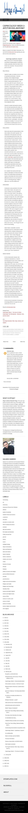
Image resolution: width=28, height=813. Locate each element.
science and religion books (8, 593)
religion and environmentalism (9, 581)
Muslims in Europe (7, 564)
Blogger (16, 389)
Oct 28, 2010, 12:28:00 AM (12, 378)
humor (4, 541)
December (7, 644)
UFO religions (6, 608)
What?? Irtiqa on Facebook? (11, 708)
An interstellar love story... (10, 717)
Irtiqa (15, 803)
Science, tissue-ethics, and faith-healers (13, 741)
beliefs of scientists (7, 512)
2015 (5, 628)
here (9, 491)
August (6, 655)
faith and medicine (7, 529)
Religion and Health (7, 583)
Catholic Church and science (9, 514)
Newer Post (5, 341)
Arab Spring (5, 499)
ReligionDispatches (7, 45)
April (6, 666)
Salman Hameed (9, 334)
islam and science (7, 551)
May (6, 663)
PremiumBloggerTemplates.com (14, 810)
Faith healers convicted (10, 744)
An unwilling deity (9, 733)
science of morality (7, 603)
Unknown (9, 351)
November (7, 647)
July (6, 658)
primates (5, 576)
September (7, 652)
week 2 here (15, 46)
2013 (5, 633)
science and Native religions (9, 591)
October (7, 649)
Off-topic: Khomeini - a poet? (11, 699)
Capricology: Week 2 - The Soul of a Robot (12, 312)
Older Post (22, 341)
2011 (5, 639)
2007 (5, 763)
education (5, 519)
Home (14, 341)
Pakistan (5, 569)
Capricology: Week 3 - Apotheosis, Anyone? (14, 27)
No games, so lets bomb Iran (11, 673)
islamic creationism (7, 556)
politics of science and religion (9, 571)
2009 (5, 757)
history (4, 539)
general (4, 536)
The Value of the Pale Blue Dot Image (13, 715)
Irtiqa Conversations (7, 546)
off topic (4, 566)
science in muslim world (8, 598)
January (7, 754)
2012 (5, 636)
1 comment (16, 334)
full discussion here (12, 52)
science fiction (6, 596)
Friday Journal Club (7, 534)
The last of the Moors (9, 738)
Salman (4, 461)
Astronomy (5, 504)
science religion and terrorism (9, 606)
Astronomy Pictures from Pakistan (10, 507)
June (6, 660)
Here (4, 31)
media (4, 561)
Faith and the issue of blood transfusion (13, 702)
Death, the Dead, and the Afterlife (12, 735)
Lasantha (16, 808)
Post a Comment (7, 381)
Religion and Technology (8, 586)
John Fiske (10, 157)
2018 (5, 620)
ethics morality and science (14, 329)
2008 (5, 760)
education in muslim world (8, 522)
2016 (5, 625)
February (7, 671)
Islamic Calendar (6, 554)
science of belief (6, 601)
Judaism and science (7, 559)
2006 (5, 766)
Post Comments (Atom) (14, 387)
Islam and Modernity (7, 549)
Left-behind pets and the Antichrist (12, 705)
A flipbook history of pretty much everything (14, 720)
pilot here (9, 46)
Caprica (17, 43)
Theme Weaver (14, 806)
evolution (5, 527)
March (6, 668)
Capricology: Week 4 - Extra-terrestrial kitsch (14, 681)
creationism (5, 517)
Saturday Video (6, 588)
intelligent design (6, 544)
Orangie (10, 433)
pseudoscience (6, 579)
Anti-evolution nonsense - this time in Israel (14, 683)
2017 (5, 623)
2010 (5, 642)
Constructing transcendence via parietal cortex (15, 727)
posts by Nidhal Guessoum (8, 574)
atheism (4, 509)
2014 (5, 631)
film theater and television (8, 532)
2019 (5, 617)
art (3, 502)
